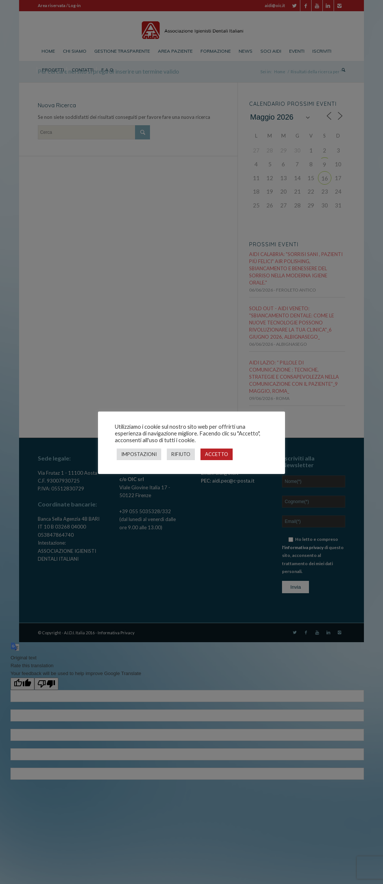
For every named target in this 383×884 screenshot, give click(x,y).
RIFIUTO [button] (180, 454)
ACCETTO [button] (216, 454)
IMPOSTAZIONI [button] (139, 454)
